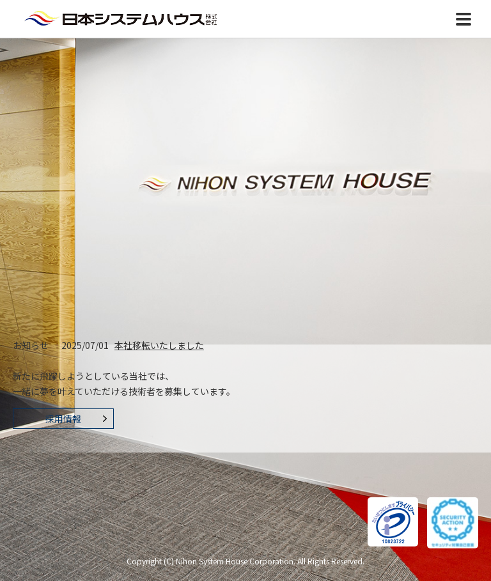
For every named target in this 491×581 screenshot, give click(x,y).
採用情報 (63, 418)
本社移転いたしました (159, 345)
